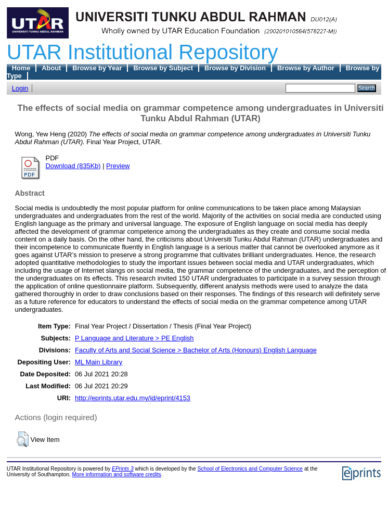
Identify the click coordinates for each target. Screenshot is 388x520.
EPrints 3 (123, 469)
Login (20, 88)
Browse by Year (97, 68)
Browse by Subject (163, 68)
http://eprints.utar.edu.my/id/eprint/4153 (132, 398)
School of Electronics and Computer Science (250, 469)
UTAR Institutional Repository (142, 52)
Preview (118, 166)
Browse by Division (235, 68)
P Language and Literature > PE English (134, 338)
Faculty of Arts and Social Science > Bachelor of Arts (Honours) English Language (196, 350)
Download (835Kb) (73, 166)
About (51, 68)
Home (21, 68)
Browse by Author (305, 68)
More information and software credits (116, 474)
